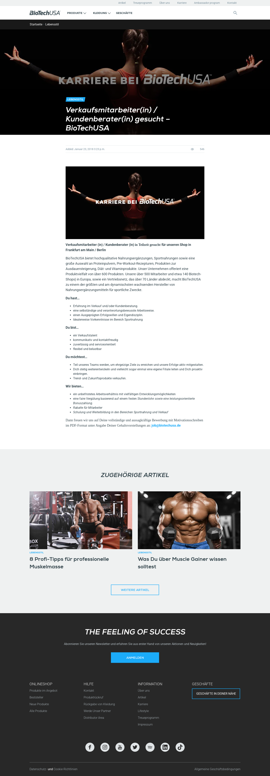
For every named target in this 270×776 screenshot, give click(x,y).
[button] (77, 13)
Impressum (145, 724)
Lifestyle (143, 711)
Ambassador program (207, 2)
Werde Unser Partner (97, 711)
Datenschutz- (39, 769)
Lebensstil (52, 24)
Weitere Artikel (135, 590)
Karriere (182, 2)
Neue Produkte (39, 704)
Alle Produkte (38, 711)
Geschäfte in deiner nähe (216, 693)
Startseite (36, 24)
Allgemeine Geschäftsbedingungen (217, 769)
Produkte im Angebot (43, 690)
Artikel (122, 2)
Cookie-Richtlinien (65, 769)
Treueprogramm (142, 2)
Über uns (164, 2)
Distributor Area (94, 718)
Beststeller (36, 697)
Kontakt (232, 2)
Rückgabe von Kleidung (99, 704)
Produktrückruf (93, 697)
